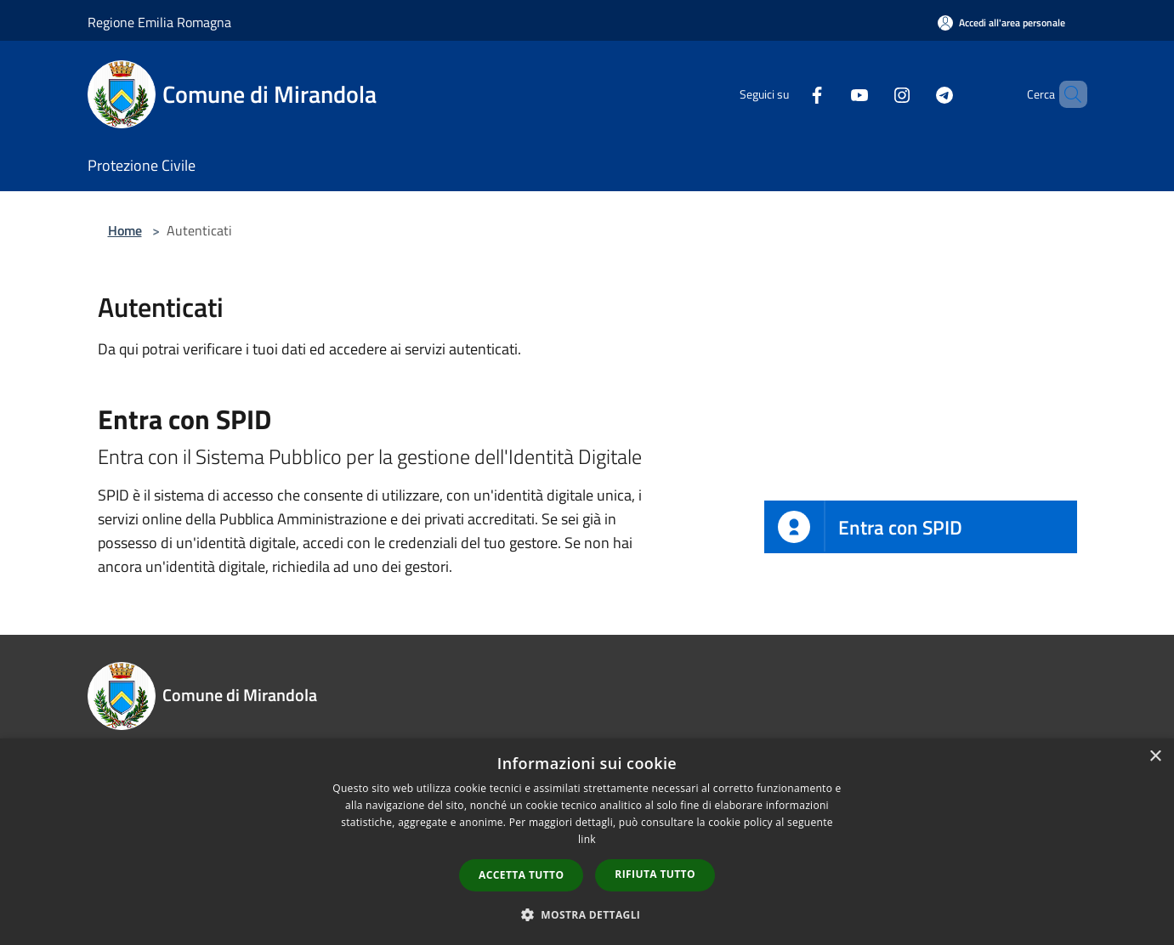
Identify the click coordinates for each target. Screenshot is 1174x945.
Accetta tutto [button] (521, 875)
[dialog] (587, 841)
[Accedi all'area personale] (1001, 22)
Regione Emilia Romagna (159, 22)
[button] (587, 914)
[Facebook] (788, 93)
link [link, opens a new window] (587, 839)
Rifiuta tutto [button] (655, 874)
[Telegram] (916, 93)
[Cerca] (1066, 94)
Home (125, 230)
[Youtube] (831, 93)
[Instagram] (873, 93)
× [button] (1154, 756)
